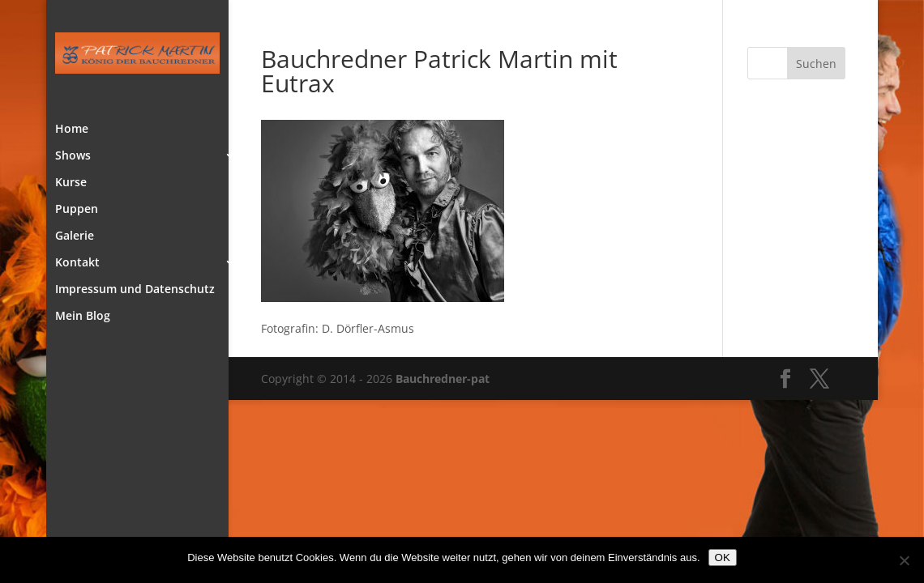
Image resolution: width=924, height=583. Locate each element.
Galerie (74, 236)
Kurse (71, 183)
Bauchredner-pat (443, 378)
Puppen (76, 209)
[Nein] (904, 560)
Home (71, 129)
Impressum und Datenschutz (135, 289)
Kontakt (77, 263)
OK (722, 557)
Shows (73, 156)
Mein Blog (82, 316)
